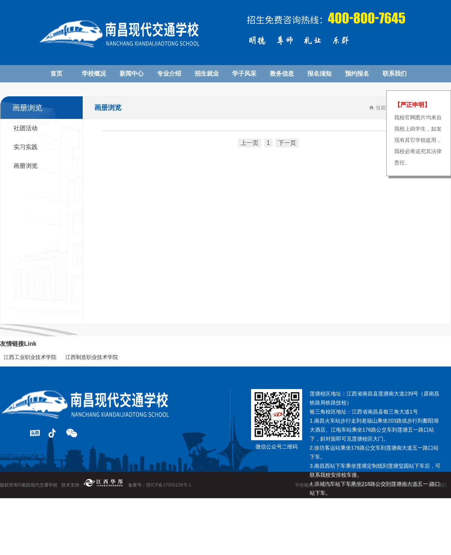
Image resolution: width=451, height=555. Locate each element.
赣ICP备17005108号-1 (168, 485)
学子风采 (244, 73)
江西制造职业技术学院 (91, 357)
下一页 (287, 143)
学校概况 (94, 73)
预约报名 (357, 73)
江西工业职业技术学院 (30, 357)
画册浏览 (26, 166)
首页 (56, 73)
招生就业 (207, 73)
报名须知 (319, 73)
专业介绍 (169, 73)
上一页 (250, 143)
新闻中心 (132, 73)
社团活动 (26, 128)
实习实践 (26, 147)
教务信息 (282, 73)
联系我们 (395, 73)
